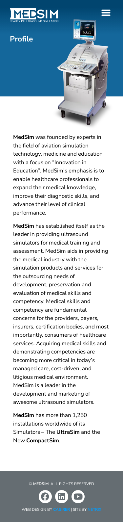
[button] (105, 12)
